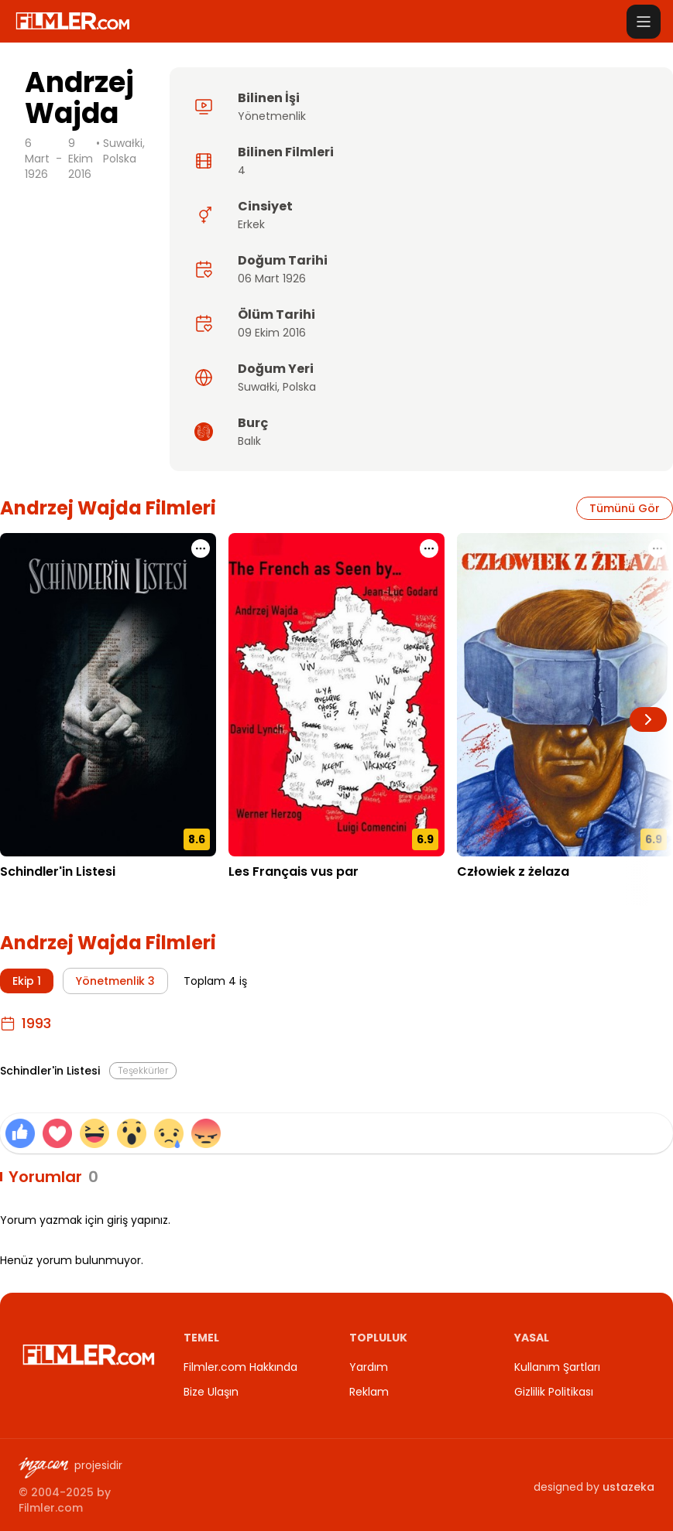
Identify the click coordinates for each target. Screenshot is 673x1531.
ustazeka (628, 1487)
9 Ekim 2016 (80, 158)
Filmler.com (51, 1508)
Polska (299, 387)
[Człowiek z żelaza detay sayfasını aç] (565, 694)
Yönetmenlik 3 (115, 981)
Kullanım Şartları (557, 1367)
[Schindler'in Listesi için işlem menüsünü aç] (200, 548)
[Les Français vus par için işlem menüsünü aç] (429, 548)
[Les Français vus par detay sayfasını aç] (336, 694)
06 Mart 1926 (272, 278)
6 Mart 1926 (37, 158)
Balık (249, 441)
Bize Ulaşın (211, 1391)
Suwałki (257, 387)
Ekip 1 (26, 981)
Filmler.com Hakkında (240, 1367)
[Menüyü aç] (644, 22)
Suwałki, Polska (124, 150)
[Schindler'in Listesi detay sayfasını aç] (108, 694)
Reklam (369, 1391)
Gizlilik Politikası (553, 1391)
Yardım (368, 1367)
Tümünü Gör (624, 508)
